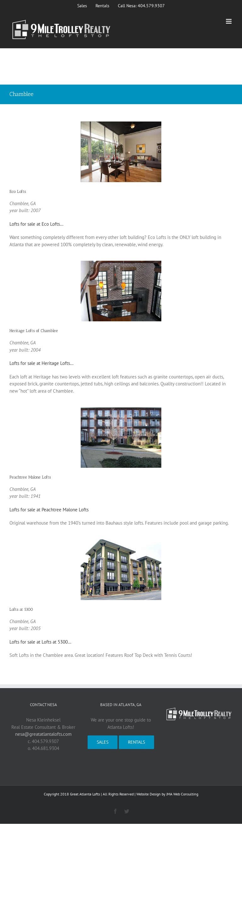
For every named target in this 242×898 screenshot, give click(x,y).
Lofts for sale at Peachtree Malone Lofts (49, 510)
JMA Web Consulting (182, 794)
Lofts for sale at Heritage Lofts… (41, 363)
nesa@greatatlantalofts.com (43, 734)
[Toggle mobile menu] (229, 21)
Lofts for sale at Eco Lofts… (36, 224)
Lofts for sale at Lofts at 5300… (40, 642)
